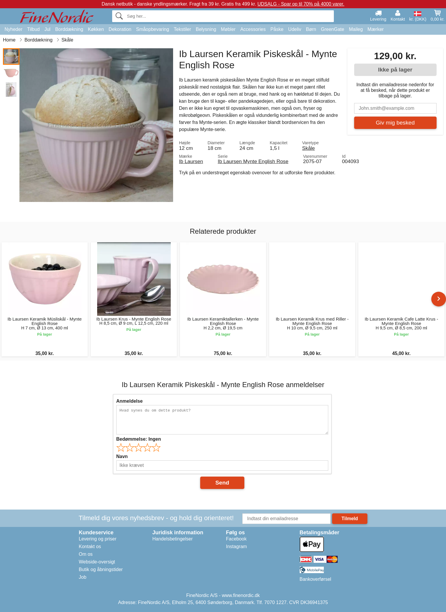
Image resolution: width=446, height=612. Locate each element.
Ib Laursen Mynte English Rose (253, 161)
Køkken (96, 29)
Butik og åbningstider (101, 569)
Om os (86, 554)
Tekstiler (182, 29)
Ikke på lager (395, 70)
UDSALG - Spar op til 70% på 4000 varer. (300, 3)
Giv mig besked (395, 123)
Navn (122, 456)
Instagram (236, 546)
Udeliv (294, 29)
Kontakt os (90, 546)
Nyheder (13, 29)
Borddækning (69, 29)
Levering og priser (98, 538)
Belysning (206, 29)
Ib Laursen (191, 161)
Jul (47, 29)
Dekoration (120, 29)
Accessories (253, 29)
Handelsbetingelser (172, 538)
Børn (311, 29)
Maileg (356, 29)
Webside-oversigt (97, 561)
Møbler (228, 29)
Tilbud (33, 29)
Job (83, 577)
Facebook (236, 538)
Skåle (308, 148)
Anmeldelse (129, 401)
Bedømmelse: (138, 439)
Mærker (375, 29)
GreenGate (332, 29)
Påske (276, 29)
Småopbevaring (152, 29)
